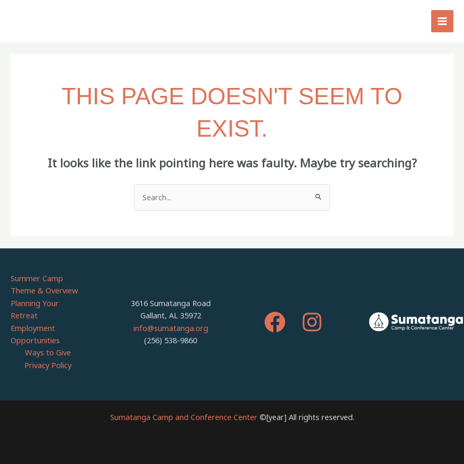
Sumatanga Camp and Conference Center (183, 417)
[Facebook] (274, 322)
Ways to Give (48, 352)
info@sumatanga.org (170, 328)
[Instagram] (312, 322)
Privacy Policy (48, 365)
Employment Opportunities (35, 334)
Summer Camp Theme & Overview (44, 284)
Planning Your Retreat (35, 309)
